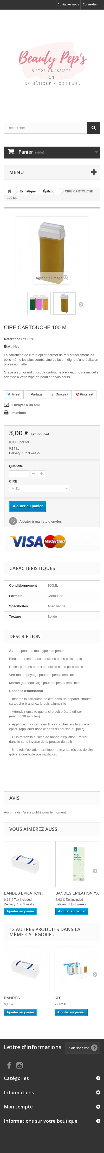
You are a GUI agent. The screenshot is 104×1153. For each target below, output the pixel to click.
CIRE (14, 481)
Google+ (59, 394)
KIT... (59, 998)
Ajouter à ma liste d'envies (40, 521)
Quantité (16, 466)
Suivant (80, 304)
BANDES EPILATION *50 (77, 893)
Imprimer (19, 413)
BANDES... (13, 998)
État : (8, 346)
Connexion (90, 4)
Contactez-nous (68, 4)
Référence (12, 339)
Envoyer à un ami (26, 405)
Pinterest (84, 394)
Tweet (13, 394)
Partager (36, 394)
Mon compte (18, 1107)
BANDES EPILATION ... (25, 893)
